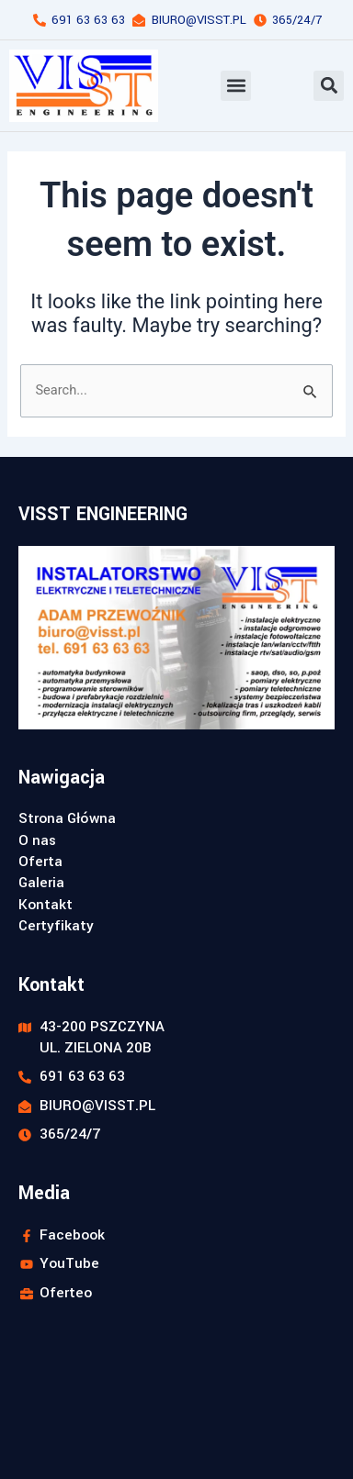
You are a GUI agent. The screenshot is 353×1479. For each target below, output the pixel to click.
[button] (236, 86)
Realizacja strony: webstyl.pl (88, 1463)
